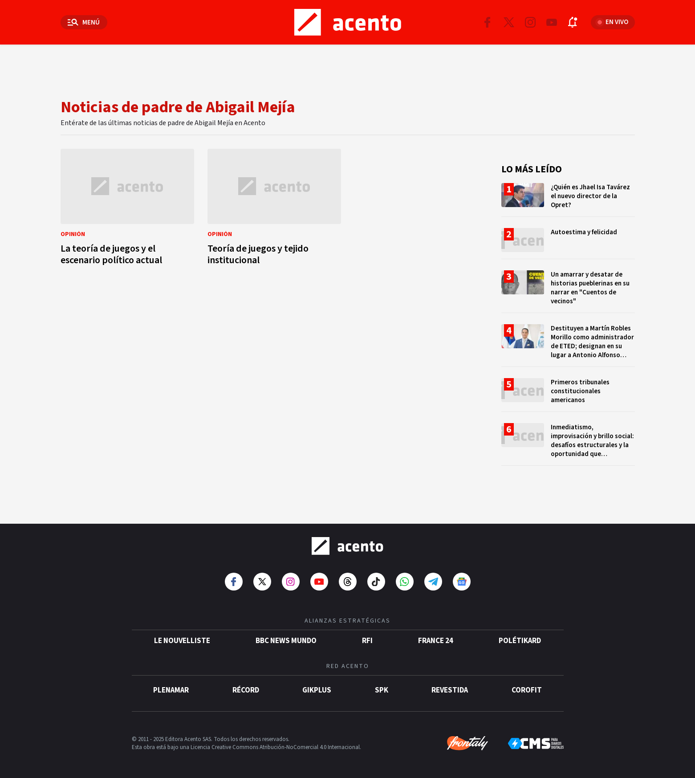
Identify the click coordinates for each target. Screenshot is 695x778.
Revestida (449, 690)
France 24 (435, 640)
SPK (381, 690)
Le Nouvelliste (182, 640)
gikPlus (316, 690)
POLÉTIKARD (520, 640)
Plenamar (171, 690)
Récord (245, 690)
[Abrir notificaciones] (573, 22)
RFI (367, 640)
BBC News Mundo (286, 640)
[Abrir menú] (84, 22)
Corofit (527, 690)
